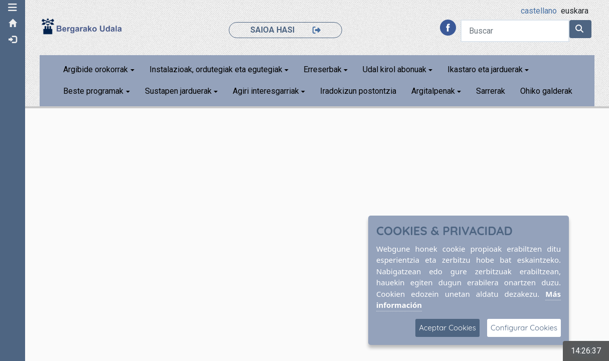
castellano (539, 11)
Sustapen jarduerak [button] (178, 91)
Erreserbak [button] (322, 69)
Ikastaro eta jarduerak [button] (485, 69)
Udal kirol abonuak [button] (394, 69)
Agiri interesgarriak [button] (266, 91)
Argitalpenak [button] (433, 91)
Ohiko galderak (546, 91)
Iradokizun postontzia (358, 91)
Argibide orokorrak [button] (95, 69)
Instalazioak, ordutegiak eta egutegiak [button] (215, 69)
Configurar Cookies (524, 327)
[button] (12, 8)
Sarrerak (490, 91)
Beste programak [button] (93, 91)
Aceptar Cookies (447, 327)
